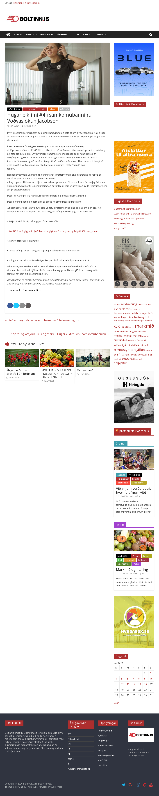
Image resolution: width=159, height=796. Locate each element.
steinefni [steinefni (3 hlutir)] (145, 345)
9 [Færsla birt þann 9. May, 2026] (144, 678)
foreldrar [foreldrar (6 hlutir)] (123, 309)
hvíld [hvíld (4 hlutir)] (147, 317)
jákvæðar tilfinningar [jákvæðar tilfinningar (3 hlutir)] (134, 320)
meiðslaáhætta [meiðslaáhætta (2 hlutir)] (140, 332)
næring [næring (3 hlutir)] (145, 336)
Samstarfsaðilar (106, 745)
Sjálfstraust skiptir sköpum (26, 2)
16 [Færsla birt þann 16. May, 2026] (145, 684)
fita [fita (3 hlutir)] (115, 309)
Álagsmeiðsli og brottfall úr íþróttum (20, 372)
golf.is (71, 758)
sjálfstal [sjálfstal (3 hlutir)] (117, 345)
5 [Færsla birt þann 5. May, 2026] (121, 678)
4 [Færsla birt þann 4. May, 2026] (116, 678)
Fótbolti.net (73, 739)
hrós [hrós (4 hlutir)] (151, 313)
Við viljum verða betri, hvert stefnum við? (133, 490)
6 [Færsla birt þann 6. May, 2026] (127, 678)
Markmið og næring (124, 223)
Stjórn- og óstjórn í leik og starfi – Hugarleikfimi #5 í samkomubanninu (60, 334)
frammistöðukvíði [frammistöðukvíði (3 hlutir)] (122, 313)
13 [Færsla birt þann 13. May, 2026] (128, 684)
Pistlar (18, 34)
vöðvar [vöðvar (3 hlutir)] (144, 354)
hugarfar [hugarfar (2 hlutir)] (117, 317)
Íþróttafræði (123, 482)
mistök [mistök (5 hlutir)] (128, 336)
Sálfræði (53, 109)
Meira (100, 34)
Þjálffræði (64, 109)
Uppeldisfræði (138, 482)
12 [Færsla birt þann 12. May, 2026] (122, 684)
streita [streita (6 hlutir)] (118, 350)
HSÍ (69, 748)
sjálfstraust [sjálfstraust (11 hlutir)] (131, 344)
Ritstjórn (136, 496)
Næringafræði (124, 564)
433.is (70, 734)
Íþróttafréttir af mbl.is (133, 431)
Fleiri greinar (29, 109)
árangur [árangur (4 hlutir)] (126, 358)
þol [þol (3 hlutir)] (140, 359)
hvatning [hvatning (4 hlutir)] (139, 317)
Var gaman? (85, 370)
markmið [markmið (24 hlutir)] (144, 326)
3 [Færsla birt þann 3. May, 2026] (150, 673)
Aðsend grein (30, 126)
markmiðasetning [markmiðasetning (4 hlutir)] (124, 331)
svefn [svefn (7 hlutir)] (117, 354)
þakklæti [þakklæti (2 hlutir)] (134, 359)
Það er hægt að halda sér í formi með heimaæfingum (42, 320)
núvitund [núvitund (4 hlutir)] (119, 339)
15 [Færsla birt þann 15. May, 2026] (139, 684)
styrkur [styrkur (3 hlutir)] (148, 350)
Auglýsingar (103, 740)
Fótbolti (31, 34)
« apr (116, 702)
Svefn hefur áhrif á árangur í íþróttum (132, 213)
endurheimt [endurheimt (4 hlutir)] (144, 304)
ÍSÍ (69, 763)
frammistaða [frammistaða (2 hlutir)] (135, 309)
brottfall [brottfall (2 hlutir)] (117, 305)
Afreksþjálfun (14, 109)
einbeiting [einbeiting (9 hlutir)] (129, 304)
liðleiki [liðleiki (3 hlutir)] (125, 326)
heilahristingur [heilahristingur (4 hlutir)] (139, 313)
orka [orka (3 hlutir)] (126, 340)
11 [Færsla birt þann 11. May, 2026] (116, 684)
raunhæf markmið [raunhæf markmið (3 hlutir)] (137, 340)
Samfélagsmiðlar (106, 755)
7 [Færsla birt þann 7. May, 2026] (133, 678)
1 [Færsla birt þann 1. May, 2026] (139, 673)
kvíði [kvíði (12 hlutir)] (117, 326)
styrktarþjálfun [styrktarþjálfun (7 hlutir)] (134, 350)
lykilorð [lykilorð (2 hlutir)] (131, 327)
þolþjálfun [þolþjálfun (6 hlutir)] (120, 363)
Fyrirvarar (102, 735)
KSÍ (69, 743)
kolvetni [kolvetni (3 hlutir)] (148, 320)
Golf (76, 34)
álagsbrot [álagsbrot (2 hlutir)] (117, 359)
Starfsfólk (102, 760)
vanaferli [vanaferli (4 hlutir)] (127, 354)
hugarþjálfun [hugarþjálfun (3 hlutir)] (127, 317)
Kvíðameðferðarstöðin (79, 768)
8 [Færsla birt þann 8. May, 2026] (139, 678)
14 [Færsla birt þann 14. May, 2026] (134, 684)
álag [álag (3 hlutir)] (150, 354)
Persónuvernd (105, 730)
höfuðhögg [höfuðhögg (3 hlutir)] (119, 320)
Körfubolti (63, 34)
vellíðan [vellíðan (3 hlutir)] (136, 354)
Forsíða (42, 109)
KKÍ (69, 753)
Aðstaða (121, 475)
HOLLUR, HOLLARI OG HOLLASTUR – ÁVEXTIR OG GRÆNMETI (57, 373)
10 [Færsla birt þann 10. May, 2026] (151, 678)
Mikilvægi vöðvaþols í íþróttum (129, 218)
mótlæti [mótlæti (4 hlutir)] (137, 335)
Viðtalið (88, 34)
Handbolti (46, 34)
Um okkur (103, 765)
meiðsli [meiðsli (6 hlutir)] (118, 336)
